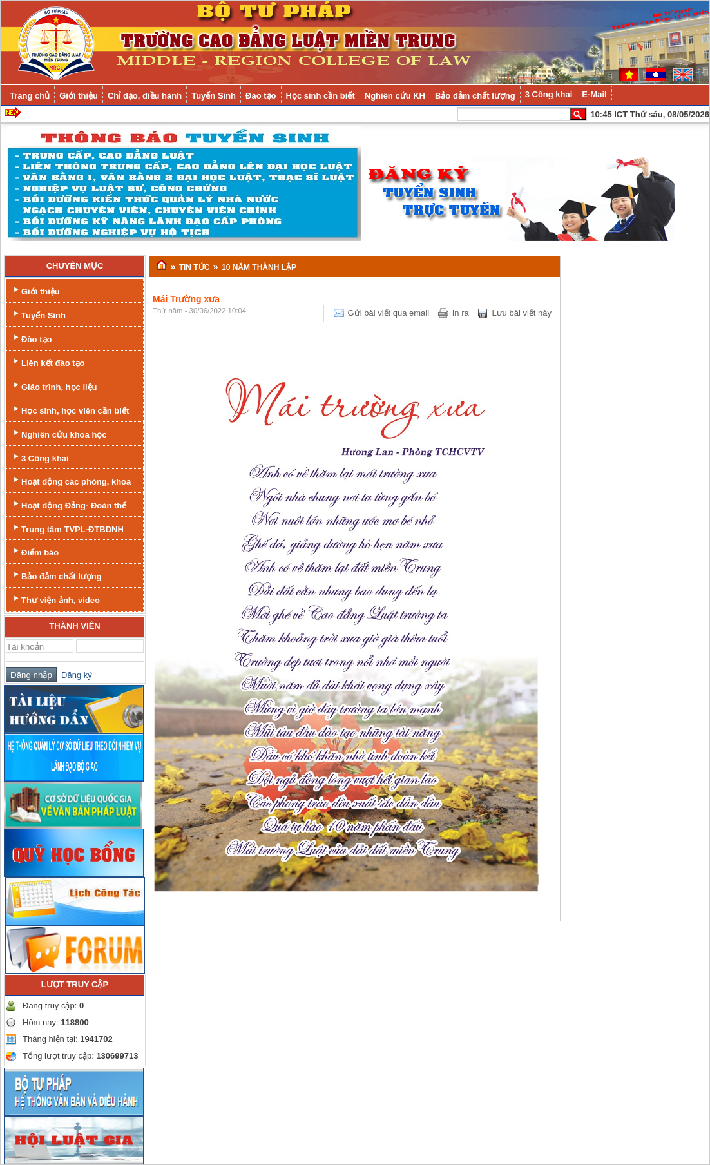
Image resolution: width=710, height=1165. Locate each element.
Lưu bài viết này (522, 313)
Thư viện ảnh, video (55, 599)
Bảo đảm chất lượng (56, 575)
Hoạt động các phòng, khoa (71, 480)
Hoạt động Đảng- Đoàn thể (68, 504)
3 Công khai (40, 457)
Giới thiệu (35, 290)
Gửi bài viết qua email (389, 313)
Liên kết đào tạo (48, 362)
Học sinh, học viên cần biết (70, 409)
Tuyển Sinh (38, 314)
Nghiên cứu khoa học (59, 433)
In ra (460, 313)
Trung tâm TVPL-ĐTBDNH (67, 528)
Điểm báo (35, 551)
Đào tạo (31, 338)
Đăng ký (74, 675)
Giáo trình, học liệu (54, 386)
